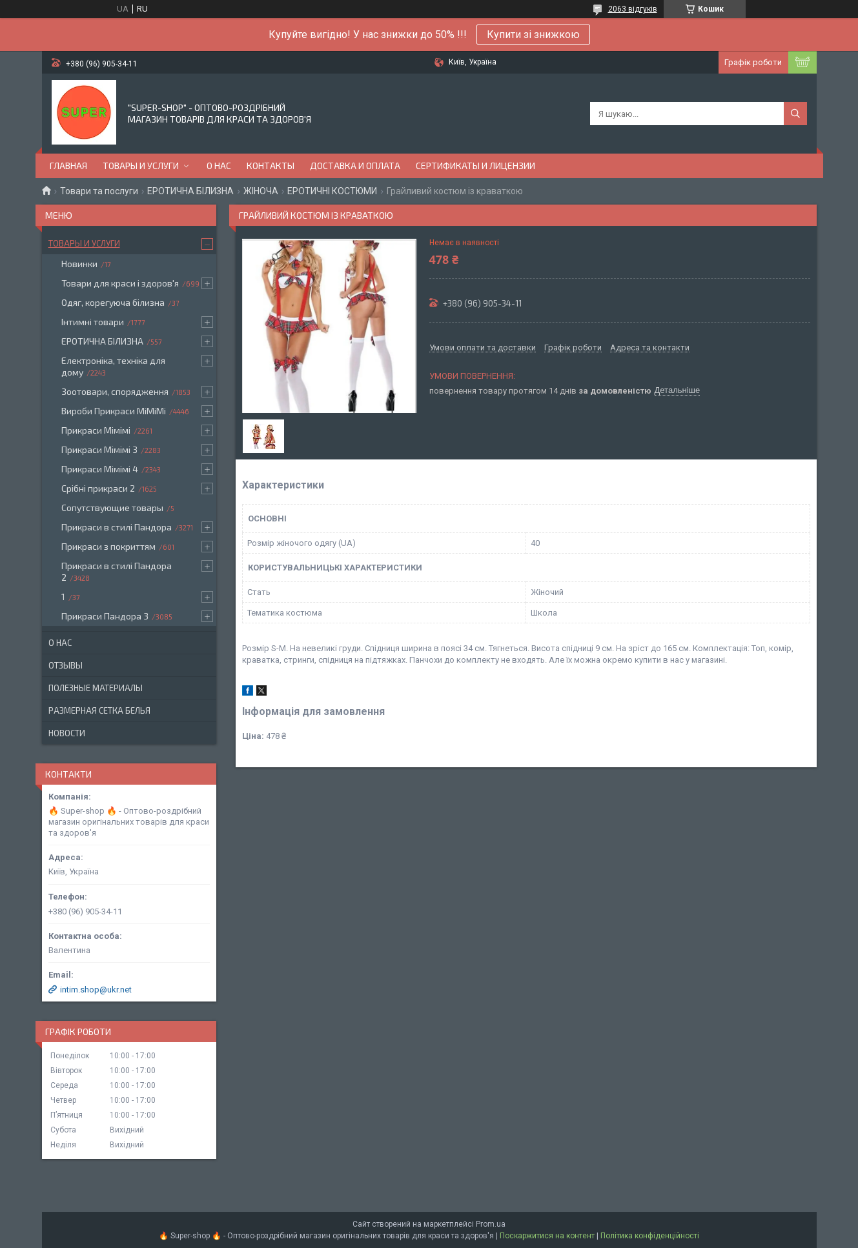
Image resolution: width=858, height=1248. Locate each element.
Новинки (79, 263)
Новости (66, 733)
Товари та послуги (99, 191)
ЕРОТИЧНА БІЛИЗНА (190, 191)
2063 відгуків (632, 9)
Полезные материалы (95, 688)
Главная (68, 165)
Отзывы (65, 665)
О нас (219, 165)
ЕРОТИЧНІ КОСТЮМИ (332, 191)
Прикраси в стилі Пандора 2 (116, 571)
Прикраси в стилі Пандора (116, 526)
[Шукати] (795, 113)
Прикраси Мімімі (95, 430)
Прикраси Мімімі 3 (99, 449)
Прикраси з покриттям (108, 546)
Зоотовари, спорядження (115, 391)
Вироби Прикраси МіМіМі (113, 410)
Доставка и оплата (355, 165)
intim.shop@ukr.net (96, 989)
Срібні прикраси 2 (98, 488)
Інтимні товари (92, 321)
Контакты (270, 165)
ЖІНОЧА (260, 191)
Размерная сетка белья (99, 710)
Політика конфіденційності (649, 1235)
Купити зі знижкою (533, 34)
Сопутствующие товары (112, 507)
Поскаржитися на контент (547, 1235)
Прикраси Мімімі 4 (99, 468)
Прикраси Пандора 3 (104, 615)
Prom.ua (491, 1224)
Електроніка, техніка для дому (113, 366)
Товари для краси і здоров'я (120, 282)
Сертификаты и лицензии (475, 165)
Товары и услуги (141, 165)
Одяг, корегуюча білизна (113, 302)
